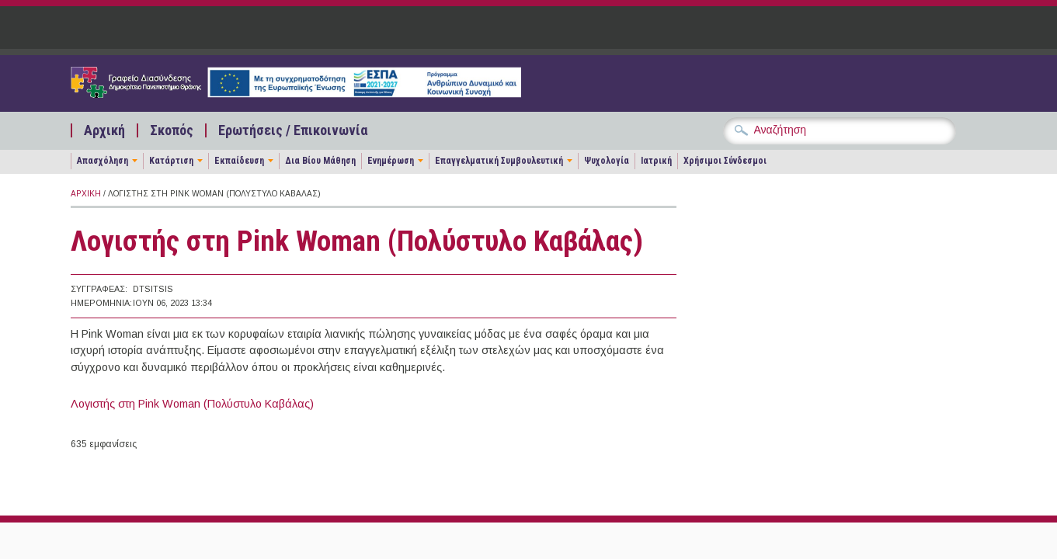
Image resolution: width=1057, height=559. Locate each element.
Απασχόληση (102, 160)
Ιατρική (656, 160)
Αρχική (104, 130)
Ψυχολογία (606, 160)
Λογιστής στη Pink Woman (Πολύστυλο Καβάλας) (192, 404)
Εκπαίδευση (239, 160)
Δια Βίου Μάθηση (320, 160)
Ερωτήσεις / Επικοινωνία (292, 130)
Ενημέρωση (390, 160)
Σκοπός (171, 130)
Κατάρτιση (171, 160)
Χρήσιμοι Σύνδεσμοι (725, 160)
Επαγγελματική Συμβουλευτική (499, 160)
